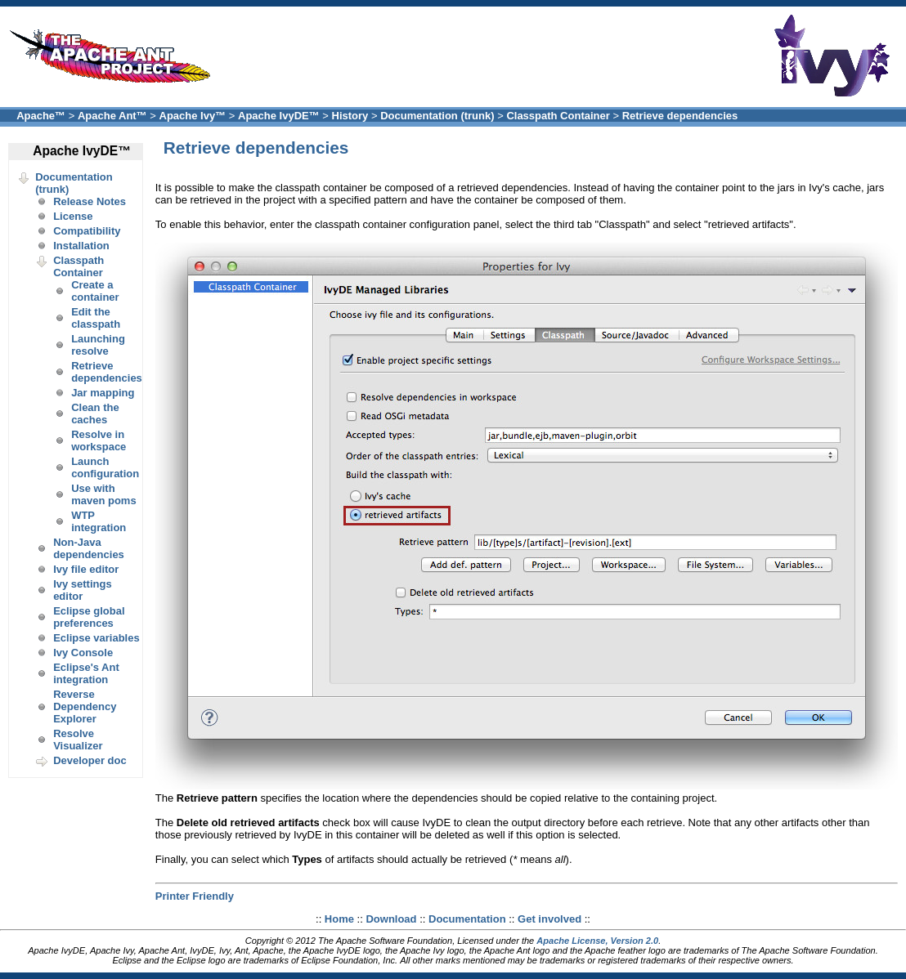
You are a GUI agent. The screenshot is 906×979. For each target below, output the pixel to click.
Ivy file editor (86, 569)
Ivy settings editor (82, 590)
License (72, 216)
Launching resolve (98, 345)
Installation (81, 245)
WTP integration (98, 521)
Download (391, 919)
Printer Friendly (194, 896)
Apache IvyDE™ (279, 116)
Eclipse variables (96, 638)
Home (339, 919)
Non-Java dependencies (88, 548)
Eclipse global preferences (88, 617)
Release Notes (89, 201)
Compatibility (86, 231)
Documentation (467, 919)
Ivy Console (83, 652)
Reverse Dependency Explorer (84, 706)
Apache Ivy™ (192, 116)
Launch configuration (105, 467)
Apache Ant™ (112, 116)
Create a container (95, 291)
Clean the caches (95, 413)
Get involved (549, 919)
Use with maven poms (103, 494)
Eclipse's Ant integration (86, 673)
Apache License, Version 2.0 (597, 940)
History (350, 116)
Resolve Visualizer (77, 739)
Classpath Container (557, 116)
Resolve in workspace (98, 440)
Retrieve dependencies (680, 116)
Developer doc (90, 760)
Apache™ (40, 116)
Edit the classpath (95, 318)
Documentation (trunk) (437, 116)
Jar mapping (102, 393)
